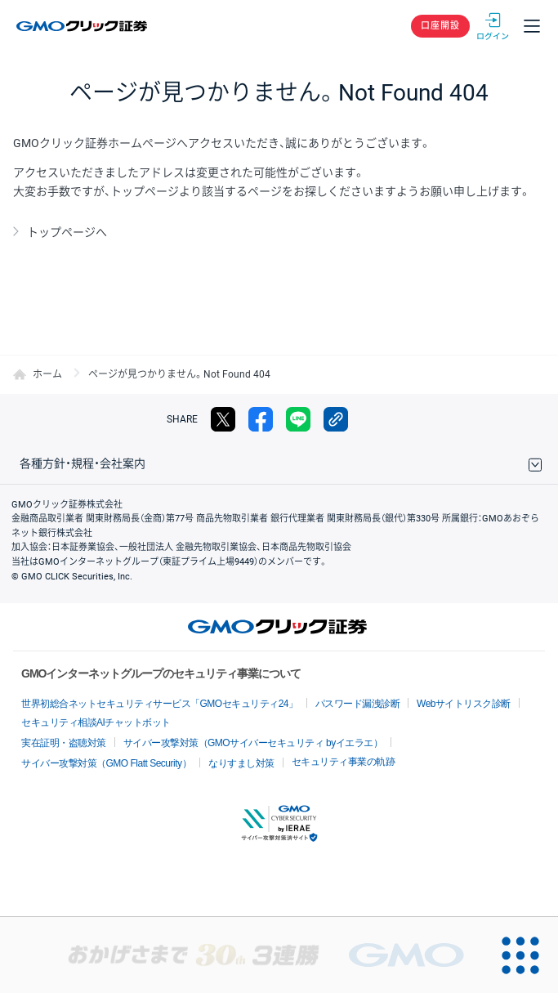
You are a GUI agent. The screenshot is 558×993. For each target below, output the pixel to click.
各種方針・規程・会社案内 (82, 463)
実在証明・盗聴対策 (63, 743)
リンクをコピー (336, 419)
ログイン (492, 26)
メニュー (531, 26)
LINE (298, 419)
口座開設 (440, 25)
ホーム (47, 374)
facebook (260, 419)
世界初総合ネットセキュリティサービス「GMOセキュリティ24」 (159, 703)
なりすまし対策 (241, 763)
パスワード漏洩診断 (357, 703)
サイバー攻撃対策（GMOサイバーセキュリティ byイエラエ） (253, 743)
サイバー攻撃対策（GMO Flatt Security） (106, 763)
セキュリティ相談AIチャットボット (96, 722)
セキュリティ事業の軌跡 (343, 761)
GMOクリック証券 (83, 26)
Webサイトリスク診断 (464, 703)
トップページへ (67, 232)
